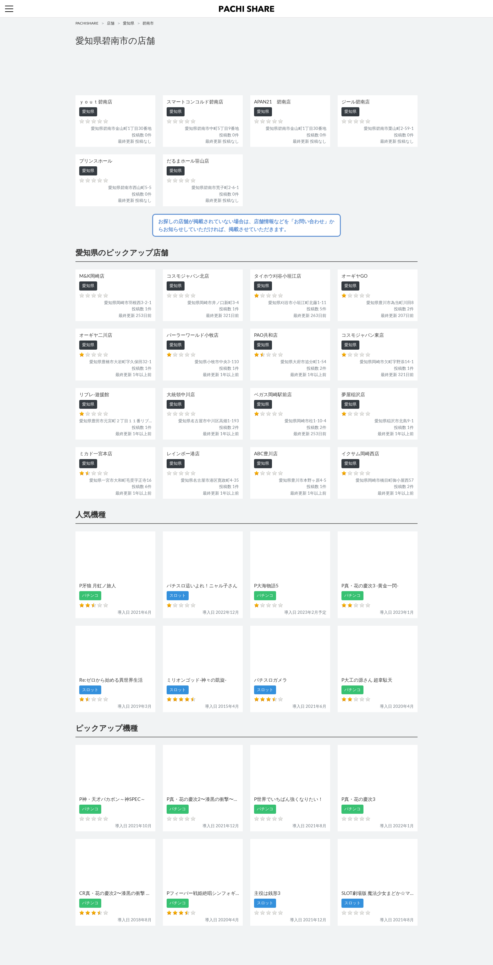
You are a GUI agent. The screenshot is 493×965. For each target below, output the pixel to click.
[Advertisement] (246, 71)
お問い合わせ (248, 942)
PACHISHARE (86, 23)
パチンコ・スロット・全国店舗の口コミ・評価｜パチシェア (246, 9)
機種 (174, 942)
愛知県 (128, 23)
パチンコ (203, 942)
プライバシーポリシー (304, 942)
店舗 (110, 23)
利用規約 (272, 942)
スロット (223, 942)
